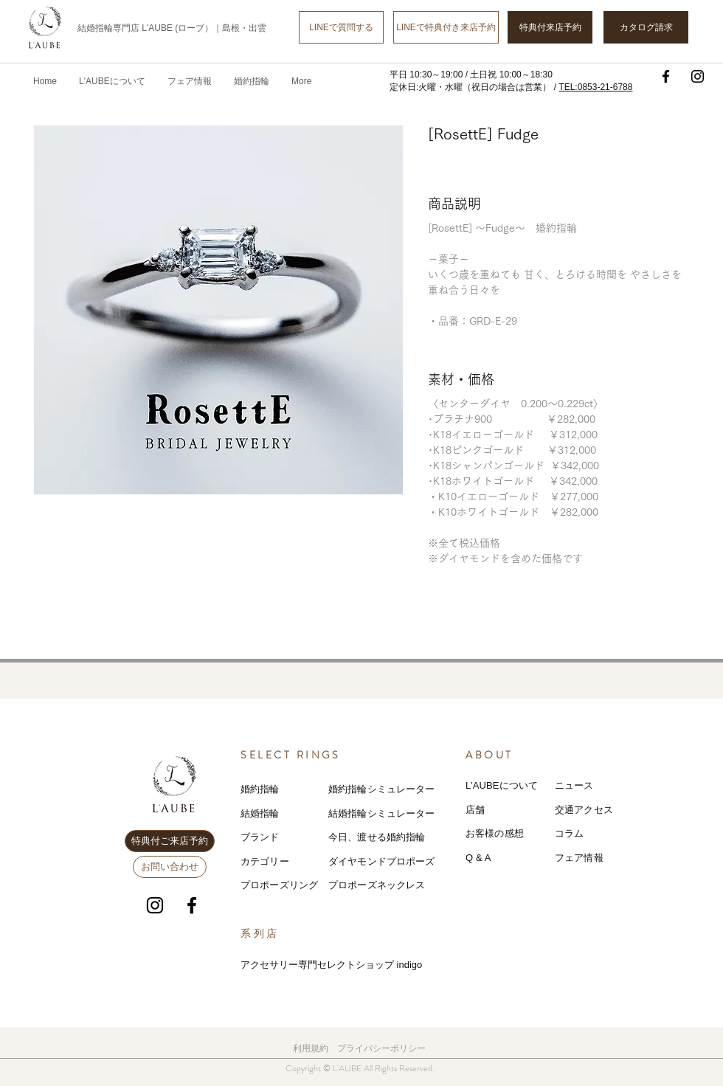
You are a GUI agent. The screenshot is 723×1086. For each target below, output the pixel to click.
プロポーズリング (279, 884)
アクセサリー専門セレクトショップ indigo (331, 964)
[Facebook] (665, 76)
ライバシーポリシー (386, 1048)
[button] (189, 81)
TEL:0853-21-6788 (595, 87)
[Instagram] (697, 76)
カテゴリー (265, 861)
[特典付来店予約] (550, 27)
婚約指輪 (260, 789)
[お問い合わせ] (170, 867)
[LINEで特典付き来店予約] (446, 27)
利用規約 (310, 1048)
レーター (415, 813)
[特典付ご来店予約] (170, 841)
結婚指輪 (260, 813)
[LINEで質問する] (341, 27)
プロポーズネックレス (376, 884)
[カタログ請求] (645, 27)
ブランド (260, 837)
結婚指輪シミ (357, 813)
